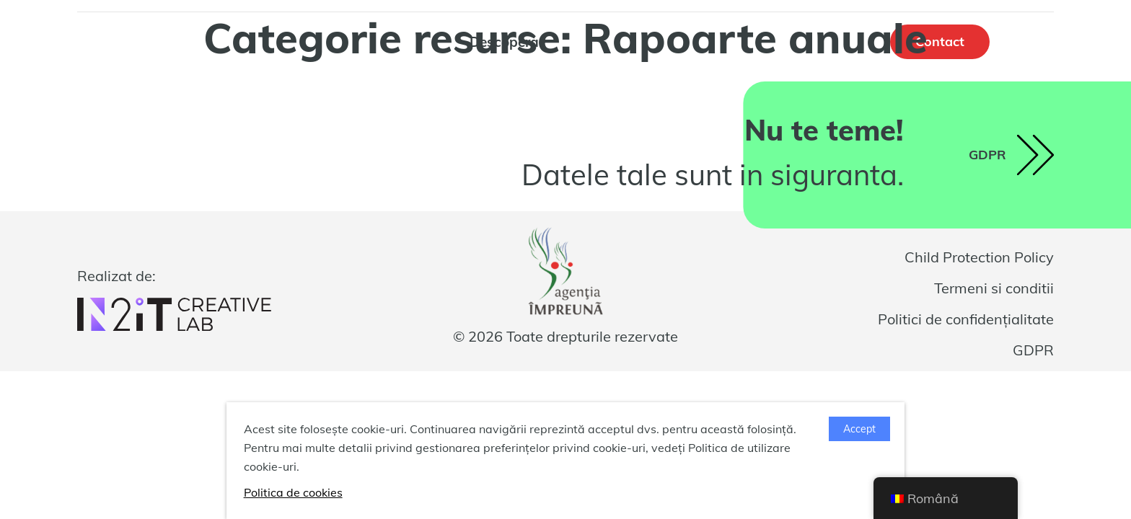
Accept (859, 428)
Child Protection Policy (979, 257)
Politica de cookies (293, 492)
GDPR (1033, 350)
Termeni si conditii (994, 288)
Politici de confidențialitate (966, 319)
